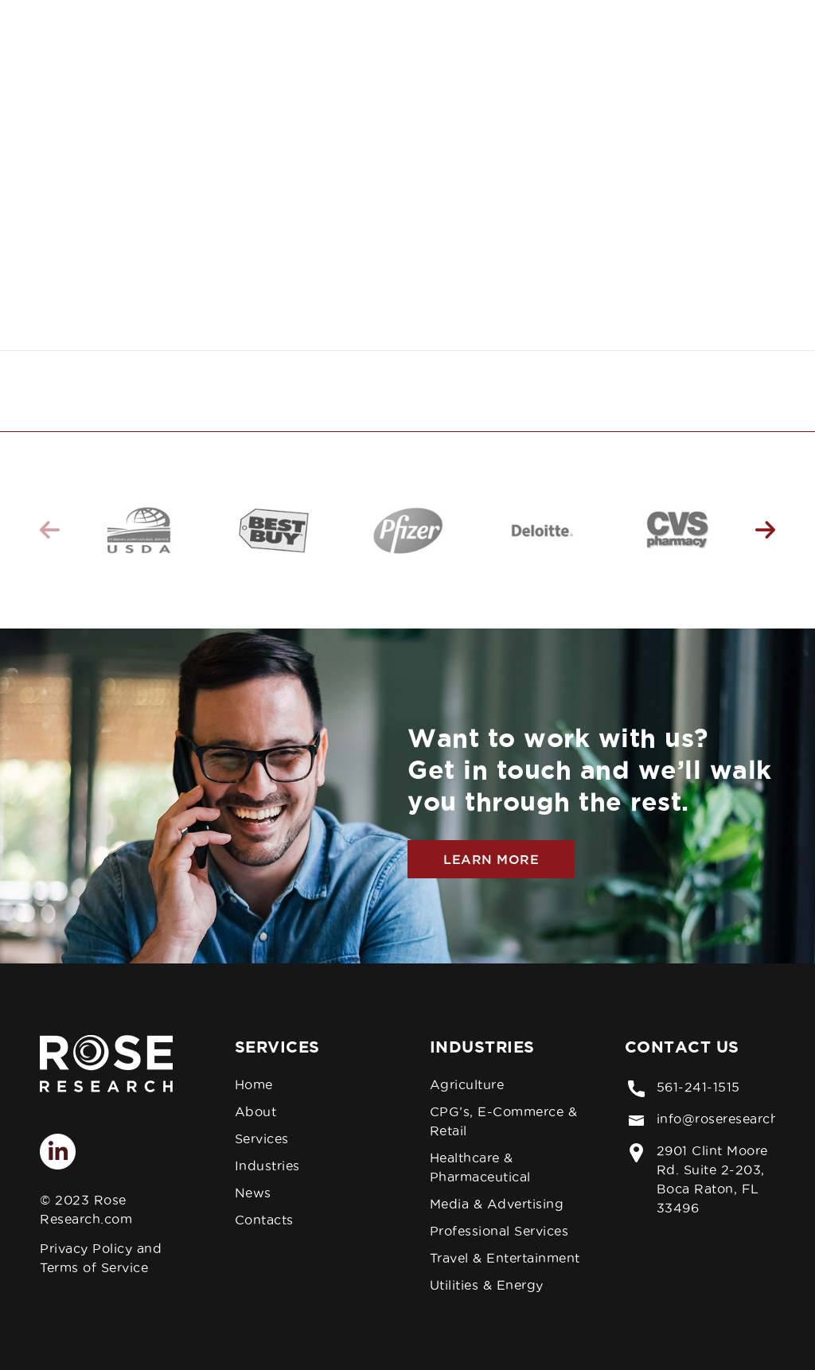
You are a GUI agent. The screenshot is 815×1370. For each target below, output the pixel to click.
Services (262, 1138)
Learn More (491, 859)
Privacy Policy (86, 1248)
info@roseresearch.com (734, 1118)
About (256, 1111)
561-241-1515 (698, 1087)
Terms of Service (94, 1267)
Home (254, 1084)
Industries (267, 1165)
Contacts (264, 1219)
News (253, 1192)
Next (765, 530)
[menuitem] (233, 49)
